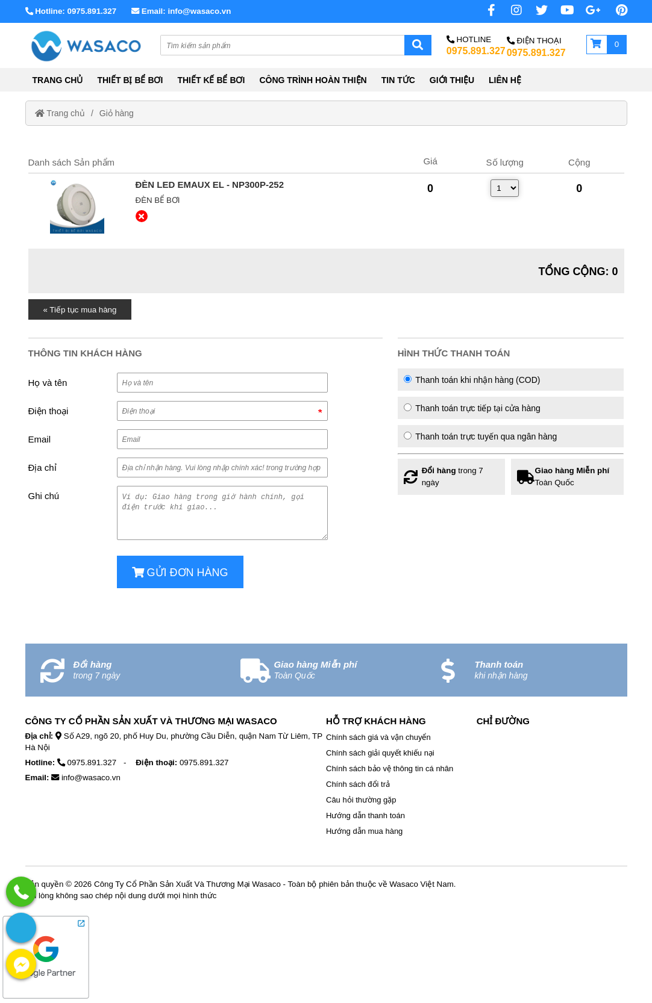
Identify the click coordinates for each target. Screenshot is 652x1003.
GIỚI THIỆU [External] (452, 80)
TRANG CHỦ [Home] (58, 80)
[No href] (589, 10)
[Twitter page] (536, 10)
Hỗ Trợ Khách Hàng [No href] (376, 721)
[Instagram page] (510, 10)
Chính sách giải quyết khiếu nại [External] (380, 752)
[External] (77, 206)
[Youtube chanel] (562, 10)
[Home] (85, 45)
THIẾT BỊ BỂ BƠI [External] (130, 80)
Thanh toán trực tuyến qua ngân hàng (480, 436)
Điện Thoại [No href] (534, 40)
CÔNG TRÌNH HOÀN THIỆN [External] (312, 80)
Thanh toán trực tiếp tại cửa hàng (472, 408)
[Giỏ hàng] (606, 44)
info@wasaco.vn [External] (91, 777)
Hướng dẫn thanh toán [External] (365, 815)
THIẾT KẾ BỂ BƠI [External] (211, 80)
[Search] (417, 45)
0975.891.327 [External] (476, 51)
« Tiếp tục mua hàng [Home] (80, 309)
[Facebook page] (483, 10)
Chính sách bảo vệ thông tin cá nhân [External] (389, 768)
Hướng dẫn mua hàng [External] (364, 831)
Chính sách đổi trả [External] (358, 784)
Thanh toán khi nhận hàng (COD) (472, 380)
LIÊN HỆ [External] (505, 80)
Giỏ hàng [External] (116, 113)
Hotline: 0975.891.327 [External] (71, 11)
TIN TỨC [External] (398, 80)
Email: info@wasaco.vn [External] (181, 11)
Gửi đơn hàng (180, 573)
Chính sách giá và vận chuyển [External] (378, 737)
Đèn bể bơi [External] (158, 200)
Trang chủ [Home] (60, 113)
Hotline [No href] (469, 39)
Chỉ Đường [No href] (503, 721)
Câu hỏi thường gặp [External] (361, 799)
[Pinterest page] (615, 10)
